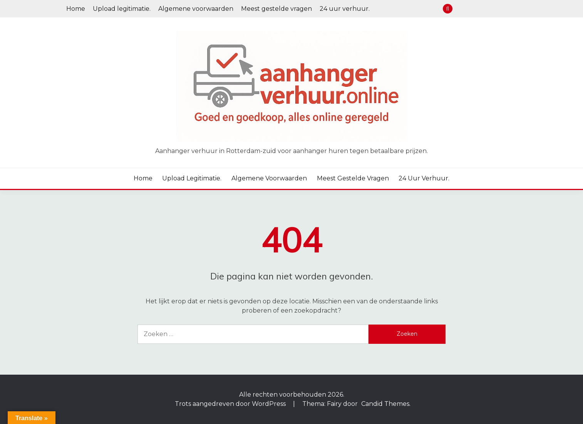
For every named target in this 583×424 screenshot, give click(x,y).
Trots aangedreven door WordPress (231, 403)
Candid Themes (385, 403)
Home (75, 8)
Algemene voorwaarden (195, 8)
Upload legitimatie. (122, 8)
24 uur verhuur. (345, 8)
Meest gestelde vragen (276, 8)
